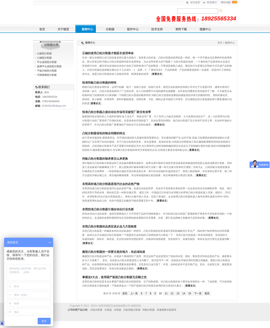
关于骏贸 (63, 29)
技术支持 (157, 29)
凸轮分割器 (96, 309)
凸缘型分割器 (44, 53)
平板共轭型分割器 (47, 70)
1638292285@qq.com (54, 105)
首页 (42, 29)
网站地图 (226, 2)
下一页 (198, 293)
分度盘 (108, 309)
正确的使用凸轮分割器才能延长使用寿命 (108, 53)
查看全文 (157, 74)
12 (172, 293)
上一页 (134, 293)
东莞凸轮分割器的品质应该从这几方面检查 (109, 226)
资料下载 (181, 29)
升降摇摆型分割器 (47, 75)
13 (178, 293)
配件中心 (133, 29)
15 (189, 293)
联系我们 (212, 2)
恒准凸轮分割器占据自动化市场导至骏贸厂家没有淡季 (116, 112)
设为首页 (195, 2)
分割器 (110, 29)
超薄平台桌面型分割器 (49, 66)
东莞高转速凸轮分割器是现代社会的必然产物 (110, 184)
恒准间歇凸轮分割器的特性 (99, 82)
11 (166, 293)
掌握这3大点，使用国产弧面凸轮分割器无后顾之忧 (114, 277)
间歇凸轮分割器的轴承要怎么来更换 (105, 158)
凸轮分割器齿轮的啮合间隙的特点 (103, 133)
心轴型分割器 (44, 57)
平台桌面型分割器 (47, 62)
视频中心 (205, 29)
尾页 (207, 293)
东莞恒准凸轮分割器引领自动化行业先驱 (108, 209)
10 (160, 293)
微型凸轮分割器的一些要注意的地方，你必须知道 (113, 251)
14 (183, 293)
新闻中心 (87, 29)
